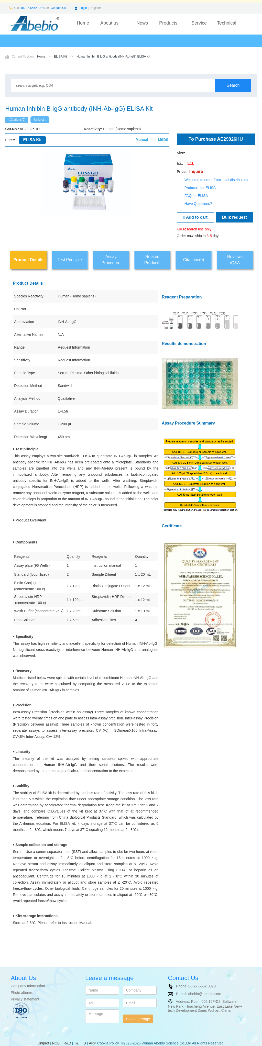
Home (83, 23)
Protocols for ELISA (200, 188)
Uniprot (43, 1043)
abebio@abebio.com (204, 994)
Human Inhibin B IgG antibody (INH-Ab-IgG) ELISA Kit (113, 56)
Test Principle (70, 260)
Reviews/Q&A (235, 259)
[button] (17, 194)
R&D (67, 1043)
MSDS (163, 140)
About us (109, 23)
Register (95, 8)
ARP (92, 1043)
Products (168, 23)
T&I (77, 1043)
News (142, 23)
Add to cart (195, 217)
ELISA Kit (60, 56)
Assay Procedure (111, 259)
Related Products (152, 259)
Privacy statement (25, 999)
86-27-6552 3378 (32, 8)
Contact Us (58, 8)
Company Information (28, 986)
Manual (142, 140)
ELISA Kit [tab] (32, 140)
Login (83, 8)
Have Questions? (198, 204)
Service (199, 23)
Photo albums (22, 993)
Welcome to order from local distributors (216, 180)
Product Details (28, 260)
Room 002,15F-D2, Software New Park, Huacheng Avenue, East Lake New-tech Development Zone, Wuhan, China (205, 1005)
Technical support (226, 26)
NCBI (56, 1043)
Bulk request (234, 217)
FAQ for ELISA (196, 196)
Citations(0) (16, 119)
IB (84, 1043)
